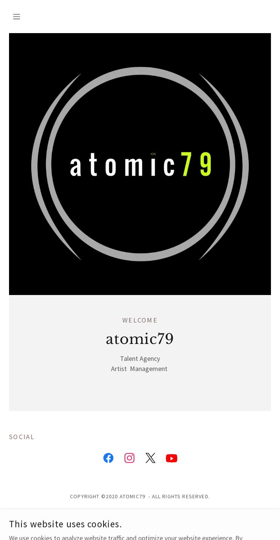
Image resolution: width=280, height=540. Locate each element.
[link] (108, 459)
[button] (28, 16)
